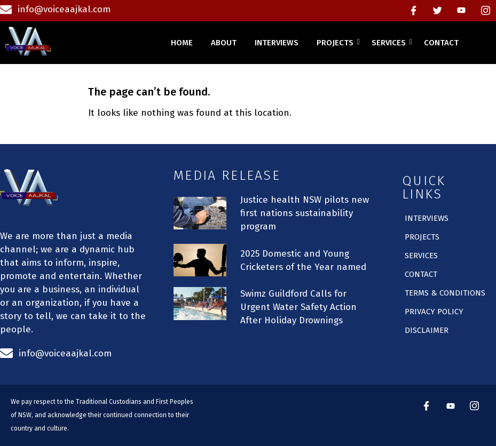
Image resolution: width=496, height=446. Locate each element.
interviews (276, 42)
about (224, 42)
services (391, 42)
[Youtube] (461, 11)
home (182, 42)
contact (441, 42)
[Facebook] (413, 11)
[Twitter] (437, 11)
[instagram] (485, 11)
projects (337, 42)
